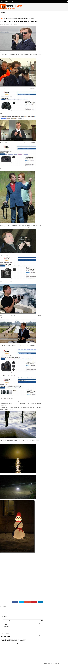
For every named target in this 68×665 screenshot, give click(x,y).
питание (46, 115)
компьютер (51, 105)
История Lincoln (54, 43)
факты (53, 124)
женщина (56, 98)
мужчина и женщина (49, 110)
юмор (45, 126)
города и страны (48, 96)
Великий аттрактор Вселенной (57, 65)
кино (45, 105)
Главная (1, 1)
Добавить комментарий (9, 631)
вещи (58, 93)
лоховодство (52, 107)
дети (45, 98)
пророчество (47, 117)
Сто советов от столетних (52, 133)
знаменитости (6, 18)
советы (46, 122)
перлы (62, 112)
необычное (47, 112)
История (46, 91)
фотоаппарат (14, 18)
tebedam (12, 53)
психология (56, 117)
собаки (63, 119)
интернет (54, 103)
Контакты (12, 1)
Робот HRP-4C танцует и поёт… (57, 82)
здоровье (52, 100)
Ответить (6, 628)
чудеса (64, 124)
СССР (57, 91)
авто (62, 91)
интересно (47, 103)
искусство (61, 103)
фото (58, 124)
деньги (65, 96)
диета (50, 98)
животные (63, 98)
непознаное (55, 112)
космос (58, 105)
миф (59, 107)
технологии (47, 124)
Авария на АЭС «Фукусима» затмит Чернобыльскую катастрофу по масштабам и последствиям (58, 78)
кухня (45, 107)
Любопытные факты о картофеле (58, 37)
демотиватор (58, 96)
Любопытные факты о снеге (56, 32)
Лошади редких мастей (55, 71)
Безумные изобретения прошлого (58, 54)
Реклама (6, 1)
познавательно (54, 115)
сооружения (53, 122)
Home (1, 18)
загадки (46, 100)
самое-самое (56, 119)
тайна (60, 122)
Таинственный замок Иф (56, 59)
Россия (52, 91)
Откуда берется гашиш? (56, 48)
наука (58, 110)
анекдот (46, 93)
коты (63, 105)
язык (51, 126)
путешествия (47, 119)
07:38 (38, 622)
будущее (53, 93)
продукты (62, 115)
